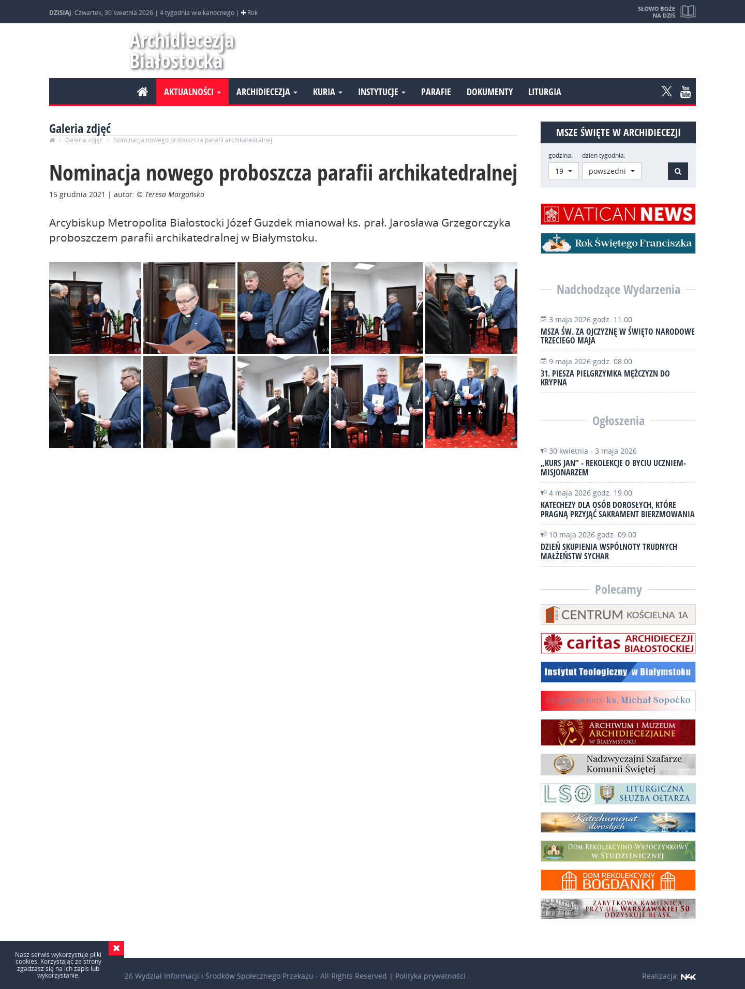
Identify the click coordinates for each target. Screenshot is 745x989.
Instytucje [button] (382, 91)
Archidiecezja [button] (266, 91)
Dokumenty (490, 91)
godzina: (560, 155)
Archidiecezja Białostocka (177, 49)
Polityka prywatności (430, 976)
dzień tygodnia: (603, 155)
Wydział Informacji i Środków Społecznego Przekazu (224, 976)
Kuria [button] (327, 91)
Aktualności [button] (192, 91)
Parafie (436, 91)
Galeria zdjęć (84, 140)
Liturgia (544, 91)
